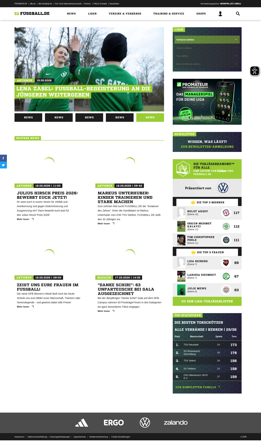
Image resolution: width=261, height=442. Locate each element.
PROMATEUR (20, 4)
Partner (87, 4)
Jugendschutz (79, 433)
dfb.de (33, 4)
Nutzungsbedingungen (60, 433)
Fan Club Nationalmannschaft (68, 4)
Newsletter (114, 4)
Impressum (19, 433)
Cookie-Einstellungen (120, 433)
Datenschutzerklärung (37, 433)
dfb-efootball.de (45, 4)
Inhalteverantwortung (98, 433)
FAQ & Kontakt (100, 4)
